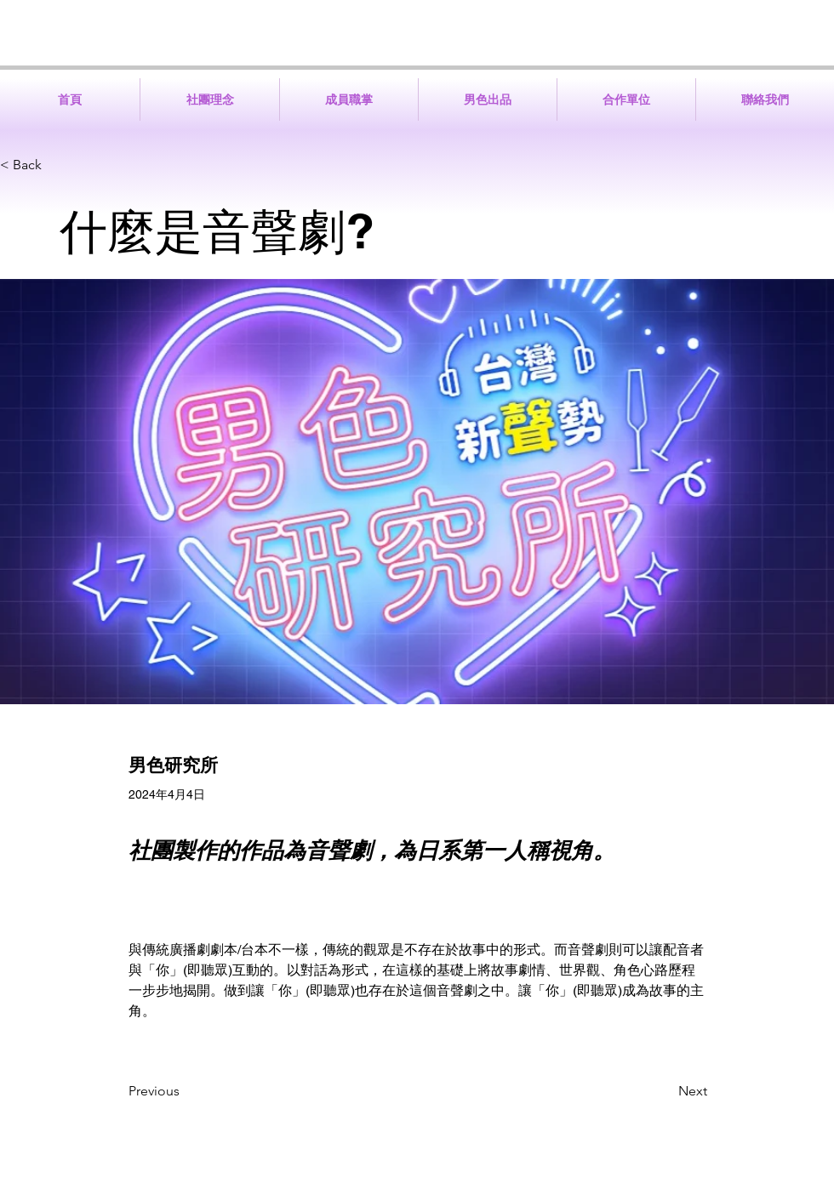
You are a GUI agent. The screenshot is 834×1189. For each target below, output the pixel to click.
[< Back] (56, 165)
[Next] (664, 1091)
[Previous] (185, 1091)
